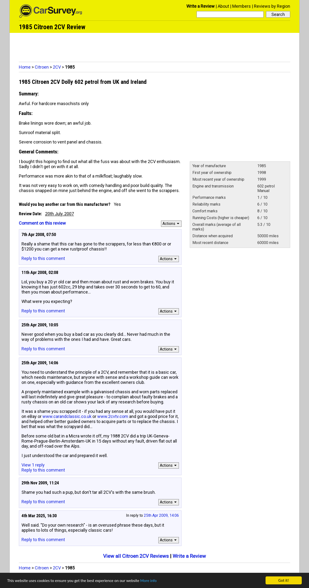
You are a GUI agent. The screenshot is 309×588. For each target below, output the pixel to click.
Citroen (42, 67)
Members (241, 6)
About (223, 6)
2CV (57, 67)
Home (25, 67)
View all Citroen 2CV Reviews (136, 556)
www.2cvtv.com (112, 416)
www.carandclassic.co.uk (66, 416)
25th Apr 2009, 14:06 (161, 515)
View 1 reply (33, 464)
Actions (171, 223)
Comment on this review (42, 223)
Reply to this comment (43, 258)
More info (148, 580)
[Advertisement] (154, 46)
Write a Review (200, 6)
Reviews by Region (272, 6)
